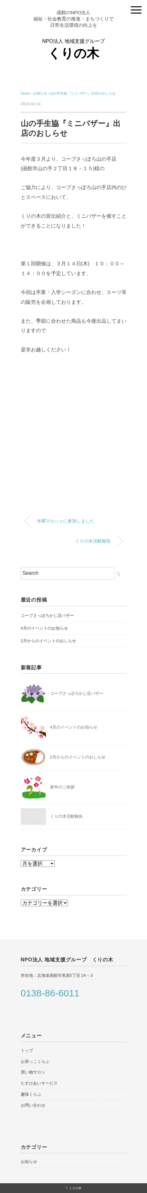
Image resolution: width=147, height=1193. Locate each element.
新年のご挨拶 (62, 787)
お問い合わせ (33, 1105)
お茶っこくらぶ (35, 1061)
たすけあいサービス (39, 1083)
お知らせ (29, 1161)
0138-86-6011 (50, 993)
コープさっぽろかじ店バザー (47, 615)
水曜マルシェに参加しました (65, 520)
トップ (27, 1050)
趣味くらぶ (31, 1094)
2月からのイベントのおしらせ (48, 640)
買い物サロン (33, 1072)
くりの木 (75, 1188)
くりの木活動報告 (92, 541)
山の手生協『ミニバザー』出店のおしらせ (83, 93)
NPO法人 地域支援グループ (73, 49)
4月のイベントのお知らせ (44, 628)
